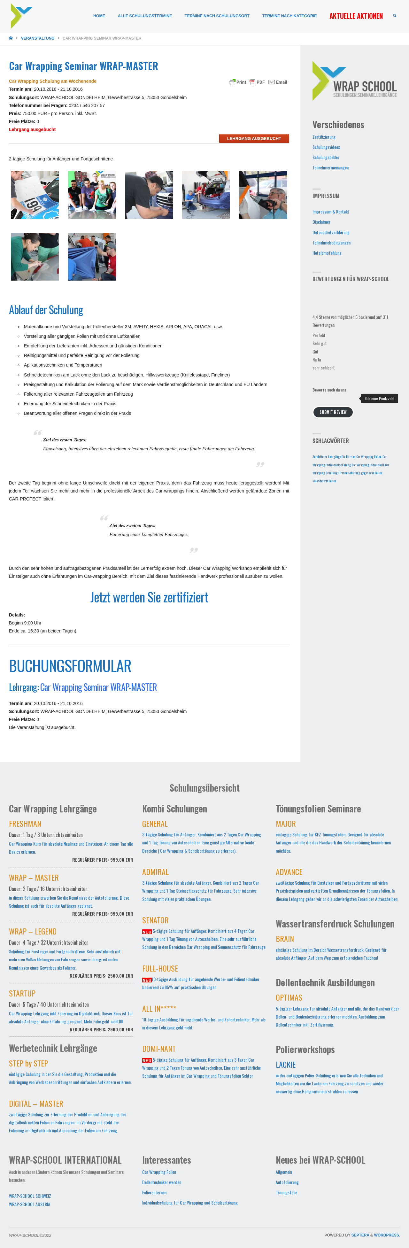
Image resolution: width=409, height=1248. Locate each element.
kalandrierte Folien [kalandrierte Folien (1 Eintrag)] (324, 480)
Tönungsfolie (286, 1192)
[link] (394, 16)
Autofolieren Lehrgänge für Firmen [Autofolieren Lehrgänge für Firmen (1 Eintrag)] (334, 456)
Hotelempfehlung (327, 252)
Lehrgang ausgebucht (254, 138)
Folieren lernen (154, 1192)
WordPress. (387, 1235)
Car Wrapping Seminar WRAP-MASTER (98, 687)
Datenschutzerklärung (331, 232)
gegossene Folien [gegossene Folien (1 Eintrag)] (371, 472)
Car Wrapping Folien (159, 1171)
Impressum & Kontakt (331, 211)
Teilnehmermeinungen (331, 167)
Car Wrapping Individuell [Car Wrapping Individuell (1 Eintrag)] (368, 464)
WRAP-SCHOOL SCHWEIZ (30, 1195)
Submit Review (333, 412)
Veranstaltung (38, 38)
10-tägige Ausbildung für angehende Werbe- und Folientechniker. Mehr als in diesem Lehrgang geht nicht (204, 1018)
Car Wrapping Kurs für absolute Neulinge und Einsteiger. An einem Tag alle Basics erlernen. (71, 844)
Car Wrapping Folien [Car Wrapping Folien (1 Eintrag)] (369, 456)
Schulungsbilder (326, 157)
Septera (360, 1235)
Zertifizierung (324, 136)
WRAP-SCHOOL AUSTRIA (29, 1204)
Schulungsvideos (326, 146)
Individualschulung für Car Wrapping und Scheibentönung (190, 1202)
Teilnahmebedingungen (332, 242)
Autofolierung (287, 1182)
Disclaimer (321, 221)
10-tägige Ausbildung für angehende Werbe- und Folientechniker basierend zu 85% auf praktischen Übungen (200, 978)
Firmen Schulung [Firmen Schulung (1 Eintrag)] (349, 472)
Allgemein (284, 1171)
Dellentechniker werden (161, 1182)
